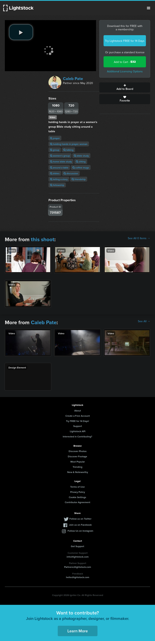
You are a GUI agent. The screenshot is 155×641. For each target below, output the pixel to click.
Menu (148, 8)
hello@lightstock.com (77, 577)
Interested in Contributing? (77, 436)
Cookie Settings (77, 497)
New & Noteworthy (77, 472)
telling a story (59, 179)
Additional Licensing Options (125, 71)
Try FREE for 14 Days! (77, 421)
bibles (55, 173)
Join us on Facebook (80, 524)
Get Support (77, 546)
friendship (79, 179)
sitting (81, 161)
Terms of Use (77, 486)
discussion (71, 173)
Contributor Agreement (77, 502)
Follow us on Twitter (80, 518)
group (54, 150)
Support (77, 426)
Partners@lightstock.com (77, 567)
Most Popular (77, 461)
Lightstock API (77, 431)
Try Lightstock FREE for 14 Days (125, 41)
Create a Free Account (77, 415)
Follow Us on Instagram (80, 530)
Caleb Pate (73, 78)
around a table (59, 167)
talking (68, 150)
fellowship (57, 185)
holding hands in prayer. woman (68, 144)
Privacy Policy (77, 492)
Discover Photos (78, 451)
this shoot (42, 239)
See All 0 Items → (139, 238)
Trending (77, 467)
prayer (55, 138)
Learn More (77, 631)
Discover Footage (77, 456)
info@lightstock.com (78, 556)
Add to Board (124, 87)
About (77, 410)
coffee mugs (80, 167)
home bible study (61, 161)
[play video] (21, 32)
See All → (144, 321)
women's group (60, 155)
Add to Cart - (125, 62)
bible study (81, 155)
